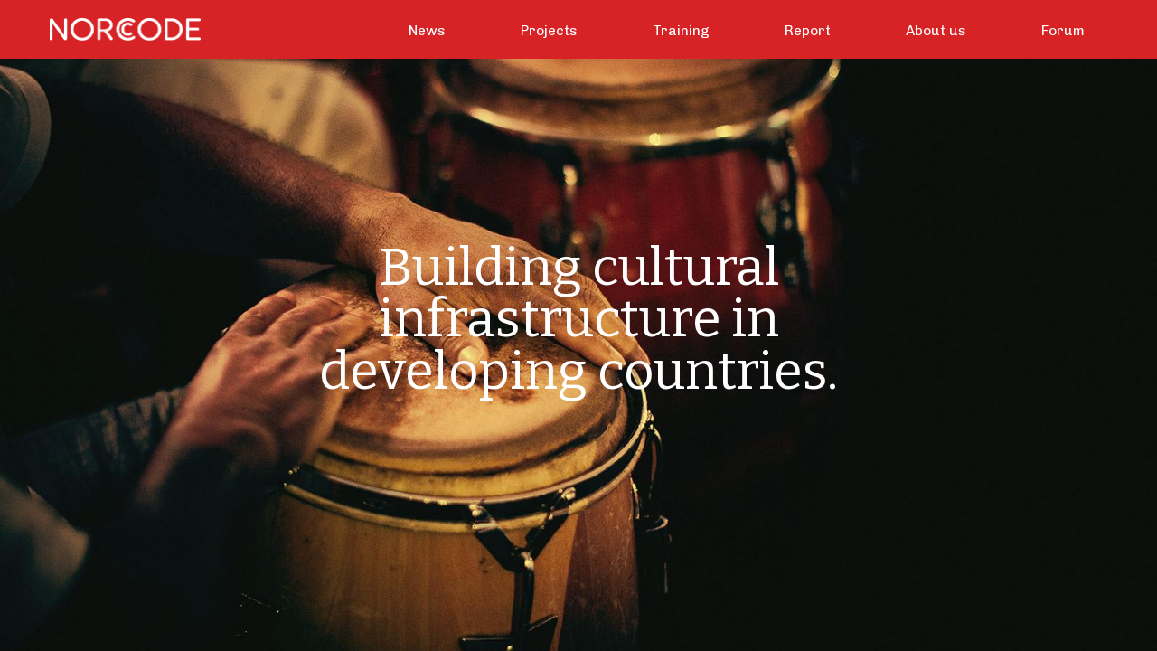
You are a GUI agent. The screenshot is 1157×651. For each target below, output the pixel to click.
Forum (1063, 31)
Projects (549, 31)
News (427, 31)
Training (681, 31)
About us (936, 31)
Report (808, 31)
